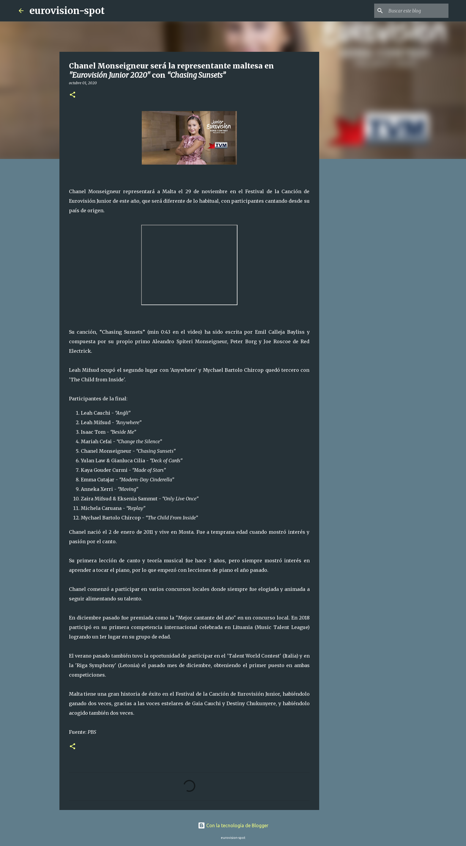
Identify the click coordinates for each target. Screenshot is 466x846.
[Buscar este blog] (417, 11)
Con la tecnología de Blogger (233, 825)
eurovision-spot (67, 11)
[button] (72, 95)
